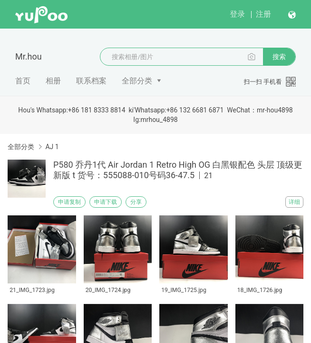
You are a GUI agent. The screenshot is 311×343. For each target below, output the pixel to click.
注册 (263, 14)
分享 (136, 202)
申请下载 (105, 202)
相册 (53, 80)
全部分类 (137, 80)
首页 (22, 80)
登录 (237, 14)
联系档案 (91, 80)
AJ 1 (51, 147)
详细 (294, 202)
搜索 (279, 57)
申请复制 (69, 202)
